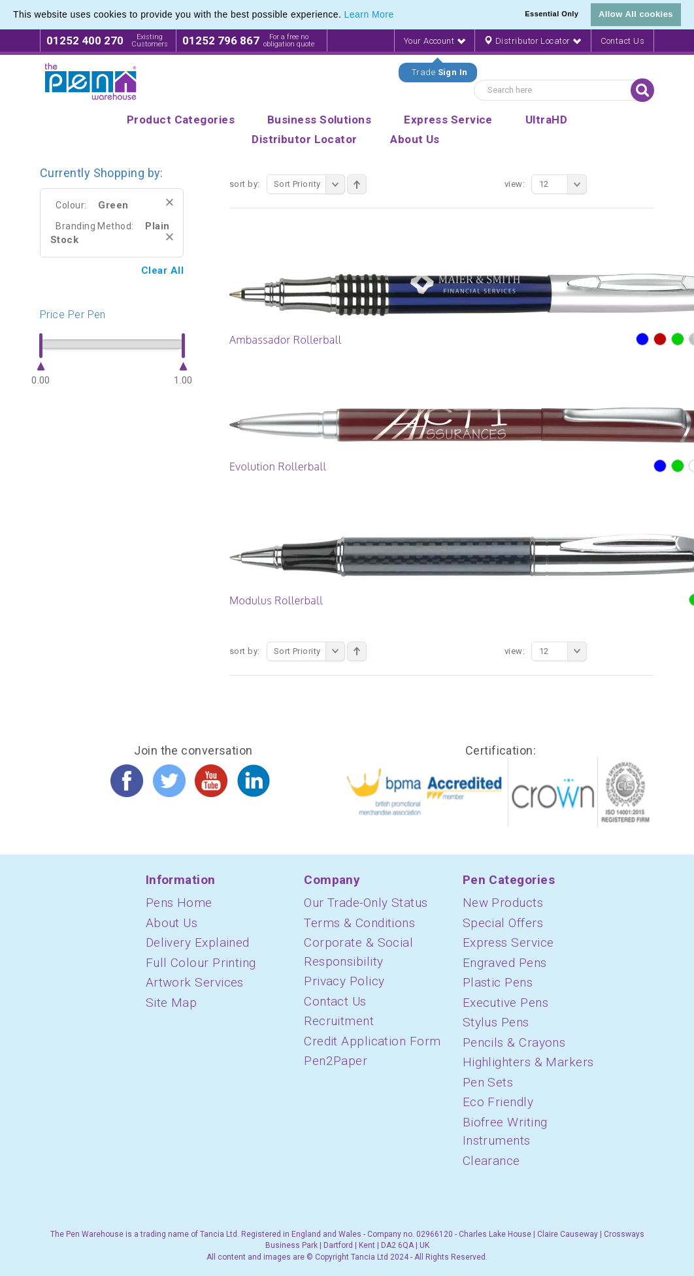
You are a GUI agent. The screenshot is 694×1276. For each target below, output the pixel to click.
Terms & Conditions (359, 922)
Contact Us (623, 41)
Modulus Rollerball (276, 600)
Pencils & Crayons (514, 1042)
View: (514, 184)
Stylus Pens (496, 1022)
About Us (172, 922)
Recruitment (339, 1020)
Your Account (434, 41)
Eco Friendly (498, 1101)
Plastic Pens (498, 982)
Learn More (369, 14)
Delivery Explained (198, 942)
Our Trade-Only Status (365, 902)
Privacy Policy (344, 981)
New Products (503, 902)
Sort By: (244, 184)
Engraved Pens (505, 962)
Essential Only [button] (551, 14)
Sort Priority (309, 184)
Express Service (508, 942)
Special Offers (503, 922)
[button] (399, 16)
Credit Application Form (372, 1041)
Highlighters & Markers (528, 1062)
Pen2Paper (335, 1060)
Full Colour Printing (201, 962)
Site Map (171, 1002)
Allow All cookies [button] (636, 14)
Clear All (162, 270)
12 (563, 184)
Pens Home (179, 902)
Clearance (491, 1160)
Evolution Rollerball (277, 466)
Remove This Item (169, 202)
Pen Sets (488, 1082)
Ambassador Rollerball (285, 339)
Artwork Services (195, 982)
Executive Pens (505, 1002)
